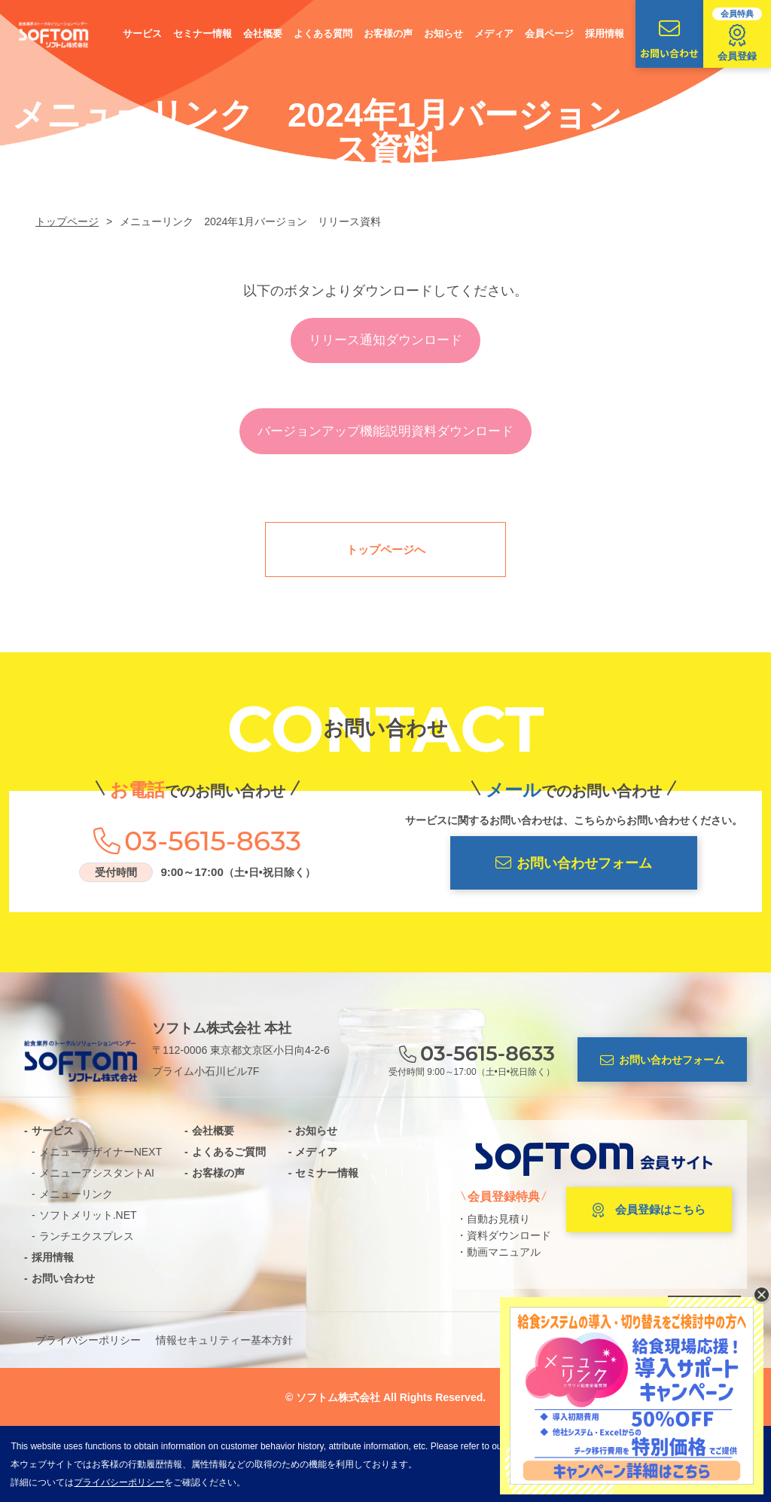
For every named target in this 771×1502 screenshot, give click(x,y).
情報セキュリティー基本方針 (224, 1340)
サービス (142, 33)
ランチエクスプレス (86, 1236)
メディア (493, 33)
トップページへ (385, 549)
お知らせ (443, 33)
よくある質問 (323, 33)
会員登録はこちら (649, 1210)
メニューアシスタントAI (96, 1173)
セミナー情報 (202, 33)
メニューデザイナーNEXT (100, 1152)
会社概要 (262, 33)
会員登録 (737, 35)
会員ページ (549, 33)
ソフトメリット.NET (88, 1215)
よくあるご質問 (229, 1152)
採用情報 (604, 33)
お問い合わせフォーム (573, 863)
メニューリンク (76, 1194)
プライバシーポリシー (88, 1340)
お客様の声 (388, 33)
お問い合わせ (669, 39)
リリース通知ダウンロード (385, 340)
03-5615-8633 (212, 840)
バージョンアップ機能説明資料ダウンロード (385, 431)
